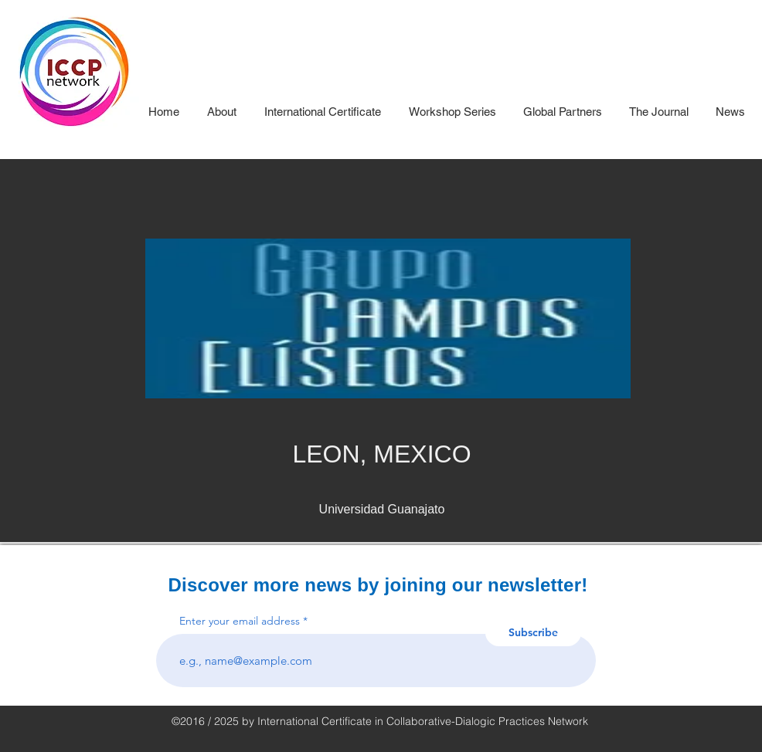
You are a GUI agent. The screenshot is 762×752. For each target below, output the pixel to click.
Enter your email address (239, 620)
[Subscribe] (533, 632)
